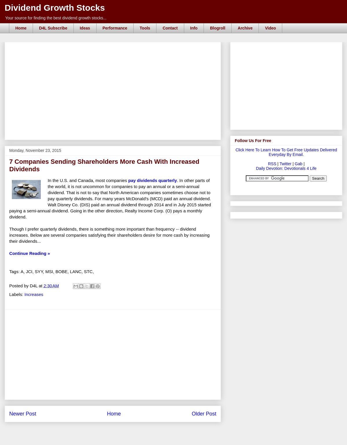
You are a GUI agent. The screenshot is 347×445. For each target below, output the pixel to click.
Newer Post (22, 414)
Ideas (85, 28)
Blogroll (217, 28)
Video (270, 28)
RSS (272, 163)
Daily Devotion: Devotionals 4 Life (286, 168)
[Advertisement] (114, 48)
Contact (170, 28)
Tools (145, 28)
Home (21, 28)
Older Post (204, 414)
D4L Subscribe (53, 28)
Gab (298, 163)
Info (194, 28)
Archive (245, 28)
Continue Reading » (29, 253)
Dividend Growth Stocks (55, 7)
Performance (115, 28)
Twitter (285, 163)
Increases (34, 294)
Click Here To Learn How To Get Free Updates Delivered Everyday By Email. (286, 152)
